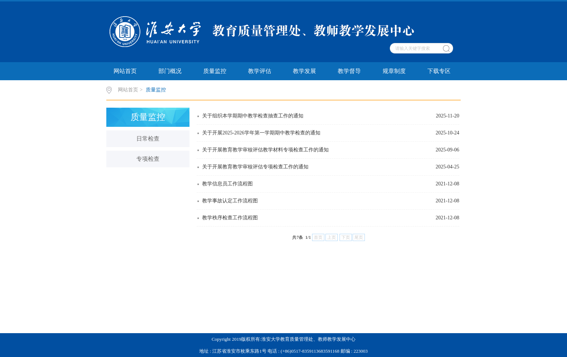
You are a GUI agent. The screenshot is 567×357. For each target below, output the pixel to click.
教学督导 (349, 71)
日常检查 (147, 139)
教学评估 (259, 71)
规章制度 (394, 71)
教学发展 (304, 71)
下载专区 (439, 71)
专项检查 (147, 159)
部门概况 (170, 71)
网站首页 (125, 71)
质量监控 (214, 71)
